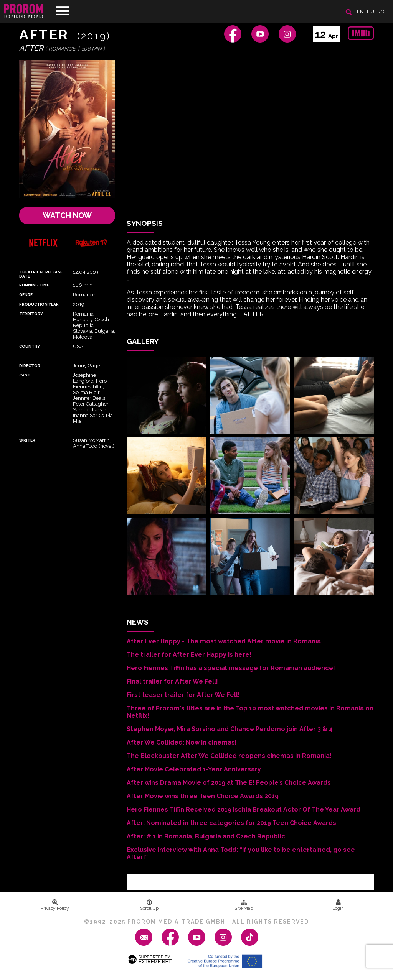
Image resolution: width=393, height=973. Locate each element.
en (360, 12)
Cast (24, 375)
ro (381, 12)
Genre (26, 295)
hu (370, 12)
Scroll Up (149, 905)
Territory (31, 314)
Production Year (39, 304)
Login (338, 905)
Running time (34, 285)
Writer (27, 440)
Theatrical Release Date (41, 274)
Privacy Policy (55, 905)
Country (29, 346)
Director (29, 365)
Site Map (243, 905)
